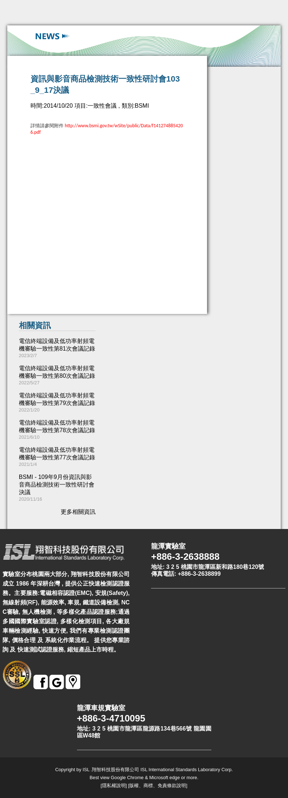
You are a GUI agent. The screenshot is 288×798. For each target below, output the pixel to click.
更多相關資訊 (78, 512)
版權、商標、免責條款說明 (157, 785)
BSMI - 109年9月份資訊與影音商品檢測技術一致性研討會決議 (56, 484)
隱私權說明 (114, 785)
